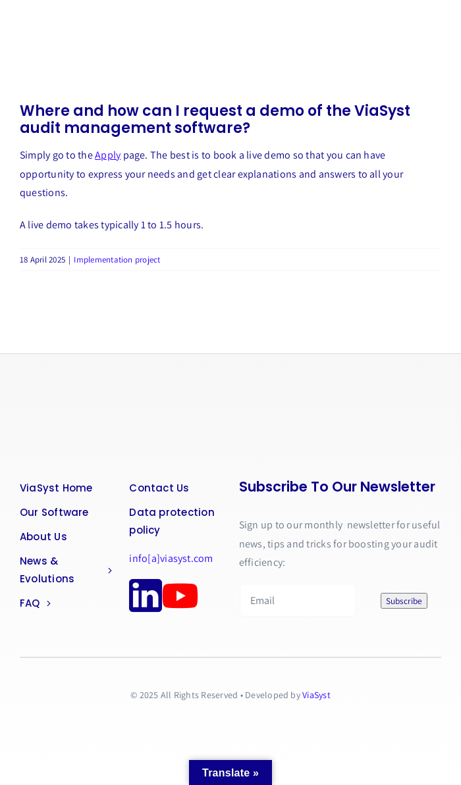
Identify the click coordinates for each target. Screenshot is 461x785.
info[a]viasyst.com (171, 558)
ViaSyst (316, 695)
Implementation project (117, 259)
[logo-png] (72, 398)
